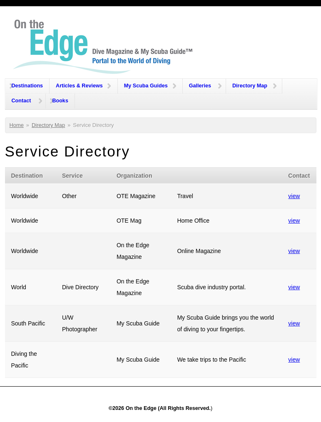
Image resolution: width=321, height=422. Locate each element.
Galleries (200, 86)
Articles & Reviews (79, 86)
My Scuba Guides (146, 86)
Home (17, 125)
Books (60, 101)
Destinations (27, 86)
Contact (21, 101)
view (294, 196)
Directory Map (249, 86)
